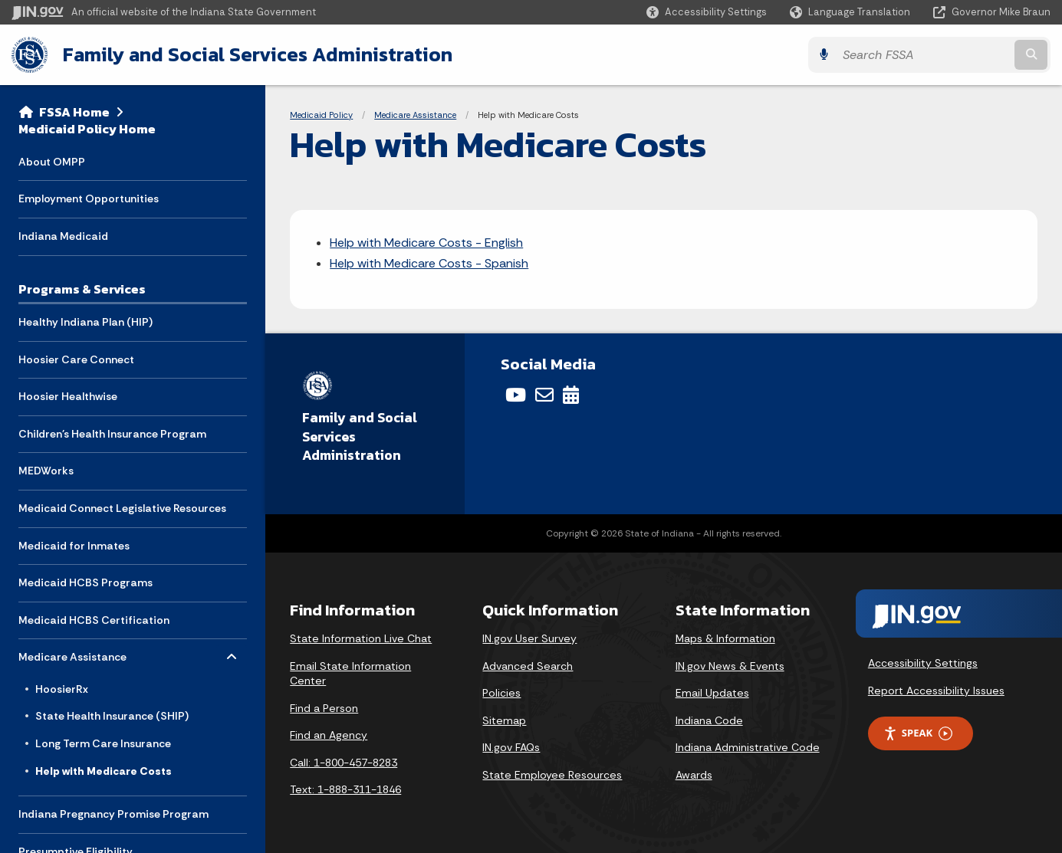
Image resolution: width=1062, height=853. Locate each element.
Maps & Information (725, 638)
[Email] (544, 394)
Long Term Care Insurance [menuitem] (103, 743)
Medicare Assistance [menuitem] (72, 653)
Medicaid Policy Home (87, 128)
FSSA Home (74, 111)
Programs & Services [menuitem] (82, 289)
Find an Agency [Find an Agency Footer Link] (328, 735)
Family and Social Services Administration (257, 54)
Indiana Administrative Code (748, 747)
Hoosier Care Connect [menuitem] (76, 359)
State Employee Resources (552, 775)
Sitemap (504, 720)
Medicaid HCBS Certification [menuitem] (93, 620)
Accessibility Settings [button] (923, 663)
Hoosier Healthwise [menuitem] (67, 396)
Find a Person (324, 708)
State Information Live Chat (361, 638)
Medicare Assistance (415, 115)
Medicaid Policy (321, 115)
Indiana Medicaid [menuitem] (63, 236)
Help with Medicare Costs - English (426, 243)
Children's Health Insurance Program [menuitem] (112, 434)
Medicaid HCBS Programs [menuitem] (85, 582)
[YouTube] (515, 394)
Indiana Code (709, 720)
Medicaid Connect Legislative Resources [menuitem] (122, 508)
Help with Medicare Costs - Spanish (429, 263)
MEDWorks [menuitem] (46, 470)
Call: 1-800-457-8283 (343, 762)
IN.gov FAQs (511, 747)
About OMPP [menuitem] (51, 162)
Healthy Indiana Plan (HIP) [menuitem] (85, 322)
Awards (694, 775)
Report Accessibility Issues (936, 690)
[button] (706, 12)
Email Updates (712, 693)
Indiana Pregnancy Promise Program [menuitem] (113, 814)
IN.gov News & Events (730, 666)
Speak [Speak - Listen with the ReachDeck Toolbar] (917, 733)
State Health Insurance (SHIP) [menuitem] (112, 716)
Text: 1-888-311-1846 (345, 789)
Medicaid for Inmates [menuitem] (74, 546)
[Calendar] (571, 394)
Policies (501, 693)
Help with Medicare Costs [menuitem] (103, 771)
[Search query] (923, 55)
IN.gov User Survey (529, 638)
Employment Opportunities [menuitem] (88, 198)
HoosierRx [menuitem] (61, 689)
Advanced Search (527, 666)
